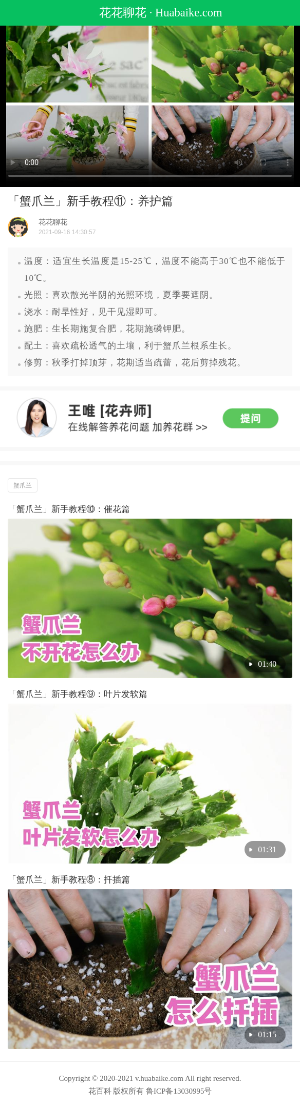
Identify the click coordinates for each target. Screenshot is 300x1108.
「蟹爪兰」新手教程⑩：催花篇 (69, 509)
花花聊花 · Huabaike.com (150, 13)
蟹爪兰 (22, 485)
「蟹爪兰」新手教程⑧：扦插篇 (69, 880)
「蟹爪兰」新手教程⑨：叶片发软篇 (77, 694)
